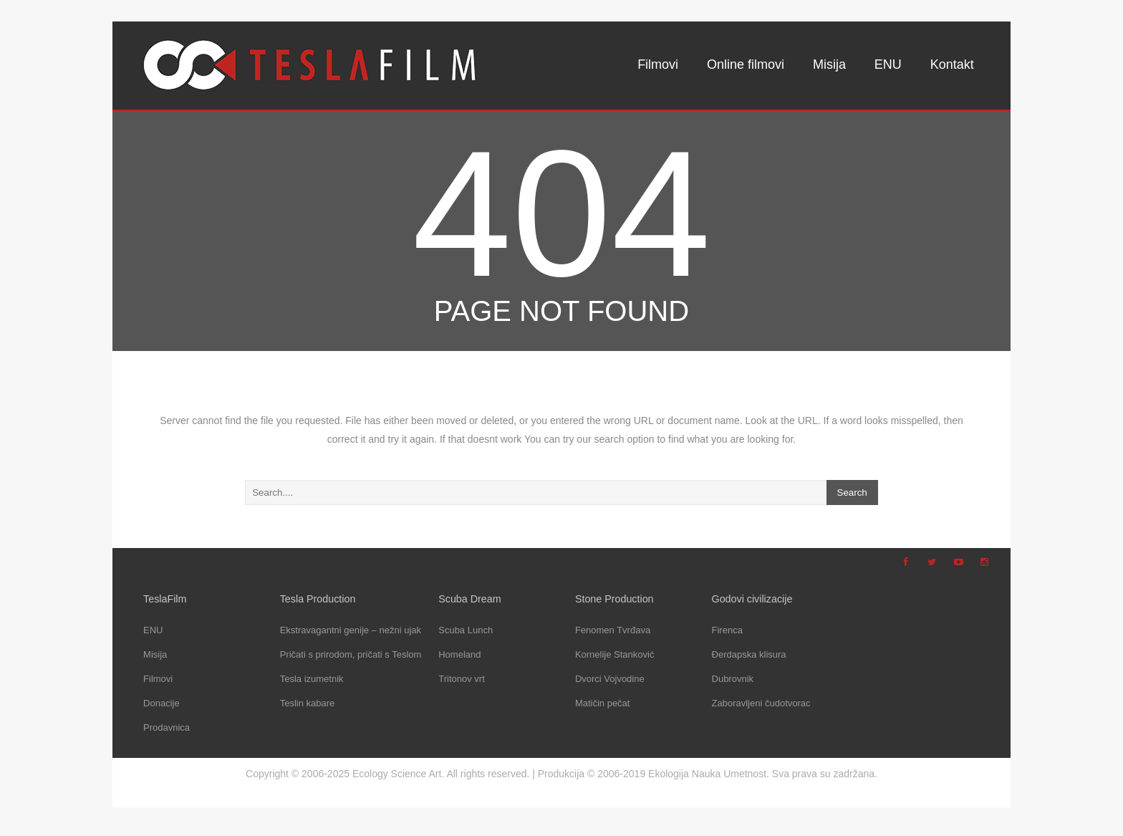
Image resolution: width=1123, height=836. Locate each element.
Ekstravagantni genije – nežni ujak (350, 630)
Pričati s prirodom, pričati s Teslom (351, 654)
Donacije (161, 703)
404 (561, 214)
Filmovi (657, 64)
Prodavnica (166, 727)
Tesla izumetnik (312, 678)
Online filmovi (745, 64)
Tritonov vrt (461, 678)
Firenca (727, 630)
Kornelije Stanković (615, 654)
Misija (829, 64)
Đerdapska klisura (749, 654)
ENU (888, 64)
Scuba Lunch (465, 630)
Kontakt (952, 64)
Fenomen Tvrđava (612, 630)
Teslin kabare (307, 703)
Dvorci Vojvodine (610, 678)
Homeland (459, 654)
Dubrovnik (733, 678)
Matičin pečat (602, 703)
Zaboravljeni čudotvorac (761, 703)
